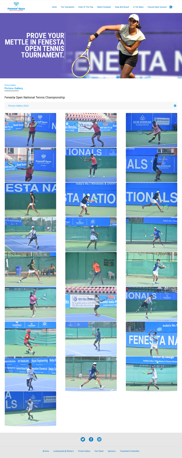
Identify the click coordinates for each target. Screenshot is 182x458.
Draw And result (122, 7)
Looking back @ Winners (63, 451)
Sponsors (112, 451)
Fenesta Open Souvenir (157, 7)
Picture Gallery (84, 451)
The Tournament (67, 7)
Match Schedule (104, 7)
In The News (138, 7)
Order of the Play (85, 7)
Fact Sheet (99, 451)
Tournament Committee (129, 451)
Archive (46, 451)
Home (54, 7)
